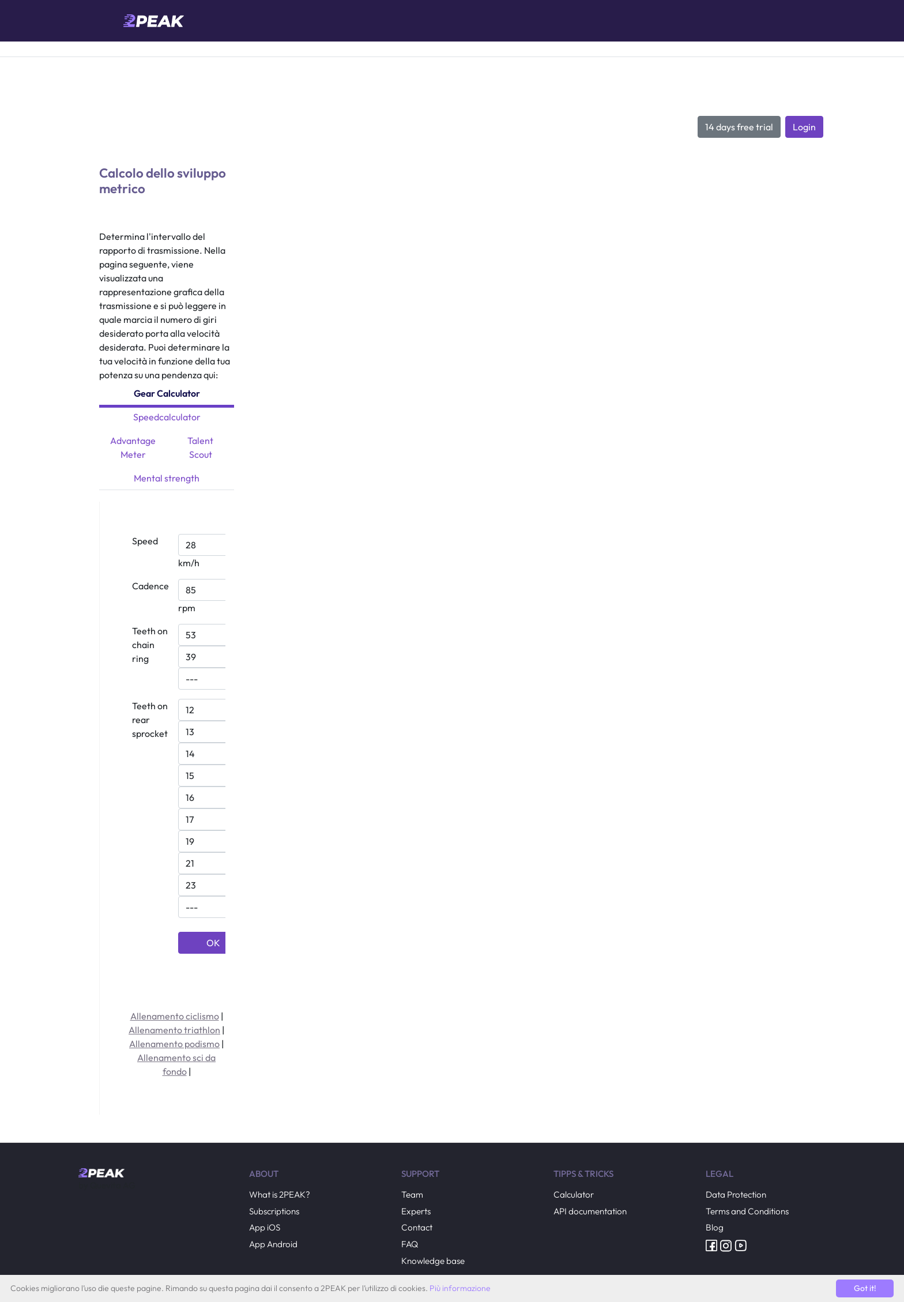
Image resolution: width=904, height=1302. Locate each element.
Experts (416, 1211)
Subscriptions (274, 1211)
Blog (715, 1227)
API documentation (590, 1211)
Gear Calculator (167, 393)
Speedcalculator (167, 417)
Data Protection (736, 1194)
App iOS (264, 1227)
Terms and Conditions (747, 1211)
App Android (273, 1244)
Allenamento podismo (174, 1043)
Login (804, 127)
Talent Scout (200, 447)
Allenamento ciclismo (174, 1016)
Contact (416, 1227)
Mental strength (166, 478)
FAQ (409, 1244)
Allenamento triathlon (174, 1030)
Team (412, 1194)
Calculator (573, 1194)
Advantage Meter (133, 447)
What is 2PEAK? (279, 1194)
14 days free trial (739, 127)
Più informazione (460, 1288)
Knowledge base (433, 1260)
